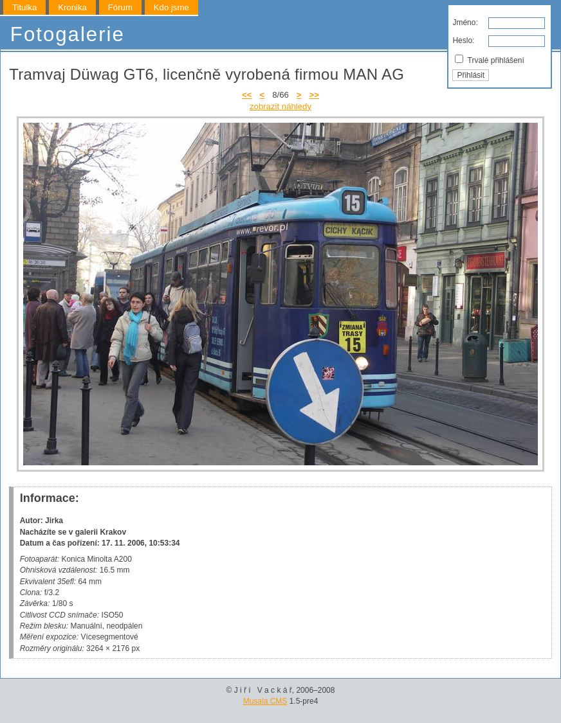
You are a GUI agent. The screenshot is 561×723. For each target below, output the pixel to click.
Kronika (72, 7)
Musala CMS (265, 701)
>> (314, 95)
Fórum (120, 7)
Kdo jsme (171, 7)
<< (247, 95)
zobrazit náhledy (280, 106)
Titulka (24, 7)
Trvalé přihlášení (489, 60)
